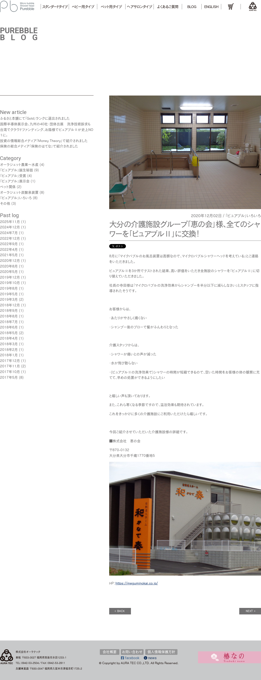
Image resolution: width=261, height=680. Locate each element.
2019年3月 (9, 299)
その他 (5, 203)
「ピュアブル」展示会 (15, 181)
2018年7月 (9, 321)
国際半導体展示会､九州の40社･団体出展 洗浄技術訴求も (45, 124)
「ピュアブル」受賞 (13, 175)
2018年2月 (9, 349)
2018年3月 (9, 344)
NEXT (251, 611)
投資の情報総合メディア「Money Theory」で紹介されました (44, 140)
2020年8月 (9, 266)
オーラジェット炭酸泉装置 (19, 192)
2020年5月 (9, 271)
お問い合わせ (132, 652)
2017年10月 (10, 371)
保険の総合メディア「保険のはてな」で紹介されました (39, 146)
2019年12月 (10, 277)
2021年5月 (9, 255)
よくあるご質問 (167, 6)
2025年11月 (10, 221)
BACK (119, 611)
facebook (130, 658)
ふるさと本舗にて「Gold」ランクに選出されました (35, 118)
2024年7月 (9, 232)
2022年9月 (9, 244)
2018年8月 (9, 316)
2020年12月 (10, 260)
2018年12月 (10, 305)
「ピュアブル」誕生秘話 (16, 170)
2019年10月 (10, 282)
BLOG (191, 6)
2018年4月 (9, 338)
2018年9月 (9, 310)
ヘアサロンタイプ (139, 6)
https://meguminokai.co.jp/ (136, 583)
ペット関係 (8, 186)
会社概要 (110, 652)
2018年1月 (9, 355)
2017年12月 (10, 360)
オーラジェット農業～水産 (19, 164)
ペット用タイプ (111, 6)
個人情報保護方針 (161, 652)
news (150, 658)
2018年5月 (9, 333)
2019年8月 (9, 288)
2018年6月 (9, 327)
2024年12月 (10, 227)
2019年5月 (9, 294)
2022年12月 (10, 238)
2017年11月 (10, 366)
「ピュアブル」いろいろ (243, 216)
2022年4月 (9, 249)
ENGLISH (211, 6)
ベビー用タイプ (83, 6)
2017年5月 (9, 377)
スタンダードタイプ (55, 6)
